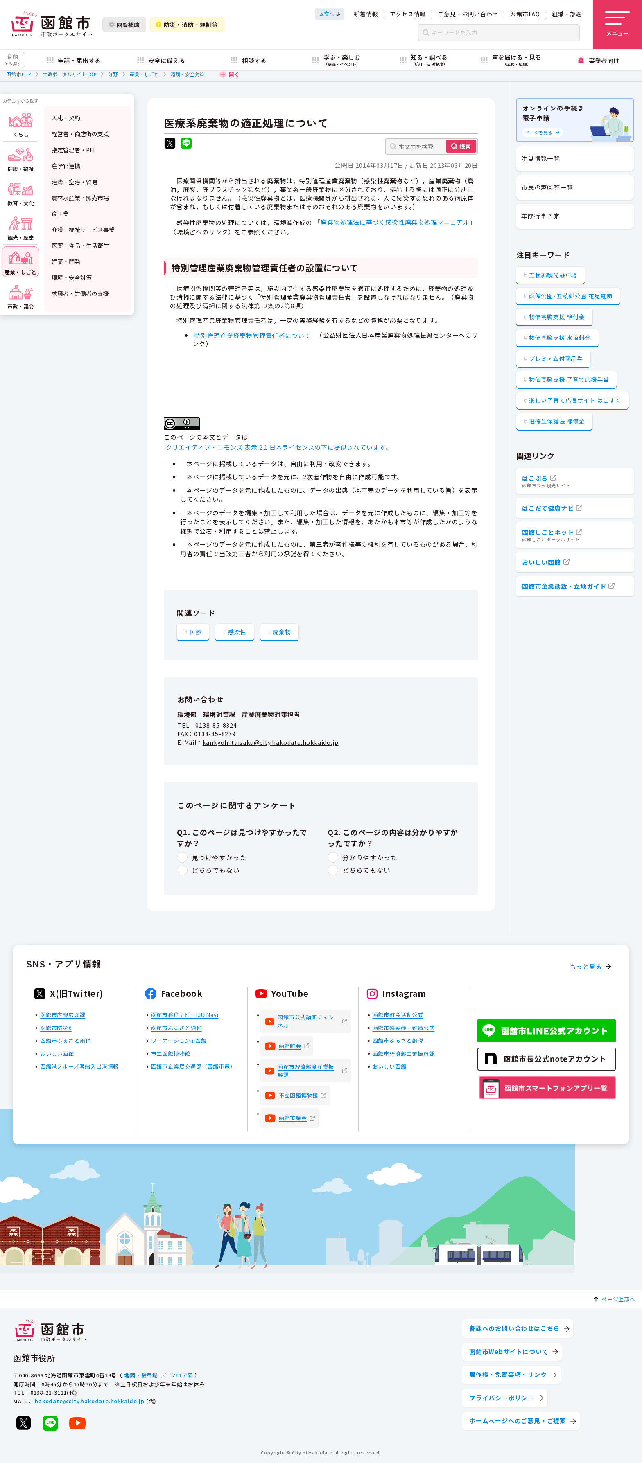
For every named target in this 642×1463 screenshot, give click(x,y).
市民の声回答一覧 (547, 187)
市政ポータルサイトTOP (70, 74)
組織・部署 (567, 14)
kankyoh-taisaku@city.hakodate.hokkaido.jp (271, 742)
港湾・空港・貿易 (74, 182)
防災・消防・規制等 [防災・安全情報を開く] (187, 24)
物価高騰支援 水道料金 (560, 338)
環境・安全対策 (188, 74)
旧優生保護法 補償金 (557, 421)
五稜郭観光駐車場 (553, 275)
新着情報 (366, 14)
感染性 (237, 632)
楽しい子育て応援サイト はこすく (575, 400)
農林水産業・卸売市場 (80, 198)
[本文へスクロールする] (329, 14)
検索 (465, 146)
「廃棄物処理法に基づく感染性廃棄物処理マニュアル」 (395, 222)
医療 (196, 632)
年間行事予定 (540, 216)
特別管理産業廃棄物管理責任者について (255, 335)
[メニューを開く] (617, 24)
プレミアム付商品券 (556, 358)
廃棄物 (282, 632)
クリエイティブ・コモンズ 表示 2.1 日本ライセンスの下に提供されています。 (279, 447)
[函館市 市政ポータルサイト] (51, 24)
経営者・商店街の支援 (80, 134)
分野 (113, 74)
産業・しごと (144, 74)
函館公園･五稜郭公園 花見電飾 (571, 296)
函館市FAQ (525, 14)
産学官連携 (66, 166)
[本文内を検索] (431, 146)
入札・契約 (66, 118)
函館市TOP (19, 74)
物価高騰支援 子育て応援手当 (569, 379)
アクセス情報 (408, 14)
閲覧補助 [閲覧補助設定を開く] (124, 24)
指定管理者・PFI (73, 150)
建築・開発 (66, 261)
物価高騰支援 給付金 (557, 317)
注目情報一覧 (540, 158)
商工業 (60, 214)
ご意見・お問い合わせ (468, 14)
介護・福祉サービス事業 (83, 229)
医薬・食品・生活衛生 (80, 245)
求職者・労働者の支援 (80, 293)
